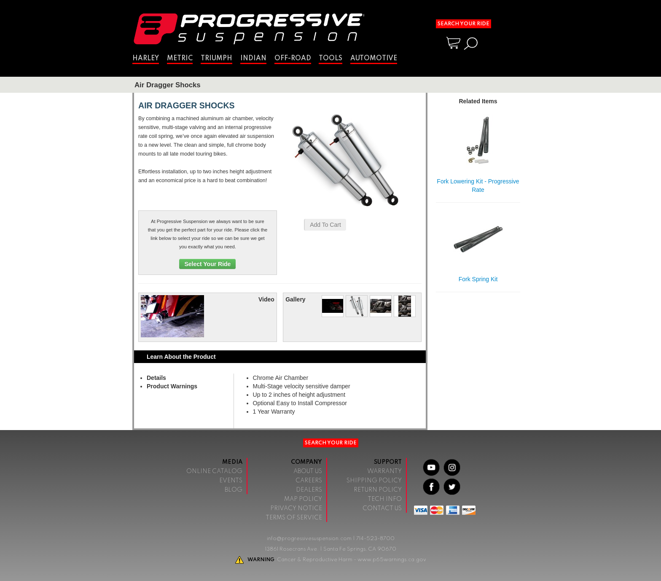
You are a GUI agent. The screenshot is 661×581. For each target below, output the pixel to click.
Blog (233, 490)
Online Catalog (214, 471)
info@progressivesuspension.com (309, 538)
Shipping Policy (374, 481)
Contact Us (382, 508)
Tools (330, 58)
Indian (253, 58)
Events (230, 481)
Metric (180, 58)
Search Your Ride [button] (463, 24)
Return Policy (378, 490)
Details (156, 377)
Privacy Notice (296, 508)
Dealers (309, 490)
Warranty (384, 471)
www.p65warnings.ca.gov (391, 559)
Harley (145, 58)
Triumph (216, 58)
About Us (307, 471)
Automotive (373, 58)
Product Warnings (172, 386)
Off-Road (292, 58)
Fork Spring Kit (478, 279)
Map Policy (303, 499)
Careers (309, 481)
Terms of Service (294, 518)
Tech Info (385, 499)
